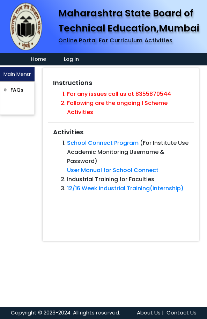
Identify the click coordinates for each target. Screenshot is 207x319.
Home (34, 59)
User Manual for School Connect (112, 170)
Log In (71, 59)
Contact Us (182, 312)
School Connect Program (103, 143)
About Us (149, 312)
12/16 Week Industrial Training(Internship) (125, 188)
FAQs (16, 89)
